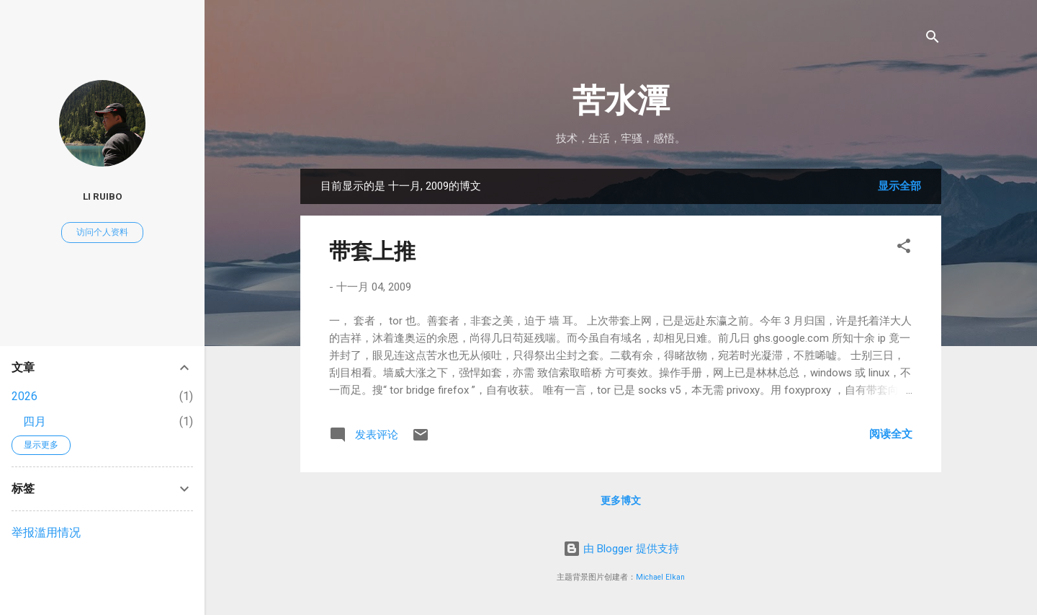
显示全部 (899, 186)
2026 (24, 396)
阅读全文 (890, 434)
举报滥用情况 (46, 532)
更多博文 (621, 500)
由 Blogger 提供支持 (621, 548)
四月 (34, 421)
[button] (903, 248)
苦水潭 (621, 100)
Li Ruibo (102, 196)
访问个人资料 (102, 232)
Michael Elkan (660, 577)
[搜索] (932, 39)
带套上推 (372, 251)
